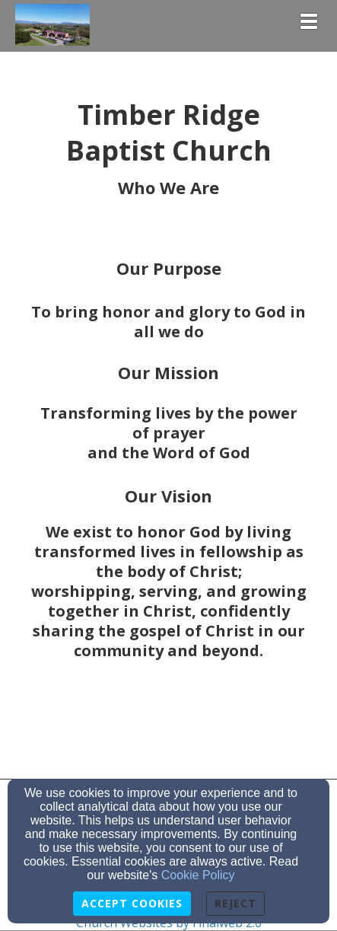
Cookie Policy (198, 875)
